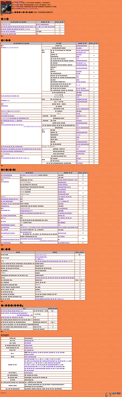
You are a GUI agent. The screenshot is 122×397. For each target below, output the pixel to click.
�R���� (5, 181)
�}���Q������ (8, 215)
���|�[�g (5, 206)
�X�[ (78, 73)
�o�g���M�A (26, 232)
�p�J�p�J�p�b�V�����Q (12, 146)
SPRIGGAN (23, 208)
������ (62, 182)
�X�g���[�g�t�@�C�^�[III (21, 125)
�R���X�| (5, 210)
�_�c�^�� (58, 352)
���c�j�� (29, 354)
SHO (37, 29)
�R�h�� (61, 227)
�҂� (26, 361)
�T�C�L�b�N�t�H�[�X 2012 (12, 311)
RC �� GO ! (39, 259)
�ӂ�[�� (51, 26)
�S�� (22, 229)
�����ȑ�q (29, 340)
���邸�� (80, 153)
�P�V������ (42, 24)
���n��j (28, 345)
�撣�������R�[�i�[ (10, 239)
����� (4, 106)
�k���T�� (47, 352)
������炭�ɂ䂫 (64, 187)
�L (37, 33)
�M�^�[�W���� (8, 31)
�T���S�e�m (63, 242)
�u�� (3, 221)
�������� (81, 45)
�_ (2, 236)
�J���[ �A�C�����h (10, 203)
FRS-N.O (37, 359)
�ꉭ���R (62, 222)
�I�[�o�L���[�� (8, 33)
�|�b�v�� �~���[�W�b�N (12, 317)
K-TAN (78, 134)
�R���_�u (35, 352)
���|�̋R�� (25, 210)
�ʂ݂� (5, 392)
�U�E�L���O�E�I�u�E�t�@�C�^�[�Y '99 (18, 26)
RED (77, 77)
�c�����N (81, 151)
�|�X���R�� (30, 356)
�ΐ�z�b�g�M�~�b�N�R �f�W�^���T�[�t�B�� (55, 277)
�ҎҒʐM (3, 218)
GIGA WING (4, 113)
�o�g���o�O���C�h (10, 96)
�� (76, 227)
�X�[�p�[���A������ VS (12, 151)
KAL (37, 26)
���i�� (61, 180)
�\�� (16, 8)
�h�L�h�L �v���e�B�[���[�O (17, 314)
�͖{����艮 (58, 366)
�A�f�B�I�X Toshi (62, 361)
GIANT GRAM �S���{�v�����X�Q (15, 118)
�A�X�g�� (81, 81)
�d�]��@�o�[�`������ (39, 239)
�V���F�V (29, 350)
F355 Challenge (5, 153)
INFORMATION (5, 177)
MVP (77, 106)
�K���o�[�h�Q (7, 116)
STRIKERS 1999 (6, 24)
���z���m (63, 184)
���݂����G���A (8, 225)
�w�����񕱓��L (6, 242)
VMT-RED (41, 366)
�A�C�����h (7, 201)
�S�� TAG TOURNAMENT (29, 8)
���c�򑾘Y (65, 201)
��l (77, 56)
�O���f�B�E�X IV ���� (11, 120)
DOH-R (3, 196)
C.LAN (78, 85)
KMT (77, 97)
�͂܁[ (77, 156)
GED (77, 130)
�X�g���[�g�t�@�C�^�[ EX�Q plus (15, 158)
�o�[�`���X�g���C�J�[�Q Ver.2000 (15, 29)
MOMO (43, 26)
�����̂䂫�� (63, 194)
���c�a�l (29, 347)
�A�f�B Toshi (81, 52)
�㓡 (76, 180)
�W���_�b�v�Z (65, 196)
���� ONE (5, 100)
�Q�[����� (6, 175)
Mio (59, 201)
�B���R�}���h (8, 233)
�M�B (78, 158)
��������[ (82, 68)
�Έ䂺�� (79, 163)
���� (79, 95)
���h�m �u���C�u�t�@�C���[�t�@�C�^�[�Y (21, 149)
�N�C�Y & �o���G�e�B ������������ (39, 227)
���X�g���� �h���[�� (31, 213)
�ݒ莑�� (4, 229)
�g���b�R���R (65, 213)
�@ (2, 14)
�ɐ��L (79, 48)
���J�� (61, 192)
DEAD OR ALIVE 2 (41, 254)
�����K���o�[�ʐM (10, 199)
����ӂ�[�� (81, 99)
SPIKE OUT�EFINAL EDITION (10, 111)
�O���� (62, 189)
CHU (36, 364)
